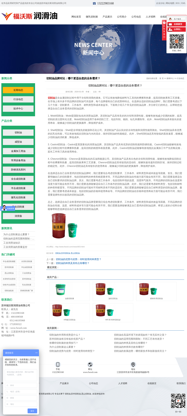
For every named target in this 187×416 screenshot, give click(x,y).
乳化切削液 (18, 206)
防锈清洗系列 (18, 169)
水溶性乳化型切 (9, 279)
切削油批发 (9, 291)
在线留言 (151, 383)
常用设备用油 (18, 160)
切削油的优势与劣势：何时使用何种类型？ (78, 259)
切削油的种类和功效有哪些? (129, 347)
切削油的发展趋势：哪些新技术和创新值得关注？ (140, 351)
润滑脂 (18, 216)
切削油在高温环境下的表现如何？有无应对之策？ (140, 335)
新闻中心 (170, 78)
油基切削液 (69, 298)
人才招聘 (150, 16)
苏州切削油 (26, 279)
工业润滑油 (26, 273)
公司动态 (136, 16)
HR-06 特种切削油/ (112, 320)
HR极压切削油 (69, 320)
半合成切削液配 (9, 261)
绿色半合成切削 (9, 285)
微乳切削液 (92, 16)
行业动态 (18, 99)
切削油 (18, 132)
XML (183, 3)
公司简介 (122, 16)
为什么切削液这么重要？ (16, 234)
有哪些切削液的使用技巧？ (63, 343)
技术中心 (18, 108)
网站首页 (76, 16)
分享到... (178, 29)
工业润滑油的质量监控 (15, 247)
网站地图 (170, 3)
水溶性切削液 (26, 261)
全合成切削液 (18, 179)
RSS (178, 3)
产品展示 (107, 16)
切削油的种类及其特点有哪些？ (72, 263)
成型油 (18, 142)
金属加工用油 (18, 151)
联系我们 (181, 383)
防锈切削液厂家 (26, 291)
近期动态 (18, 90)
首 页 (161, 78)
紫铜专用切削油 (156, 298)
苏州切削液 (9, 267)
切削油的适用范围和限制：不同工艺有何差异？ (139, 339)
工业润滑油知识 (11, 243)
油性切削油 (112, 298)
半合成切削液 (18, 188)
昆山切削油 (9, 273)
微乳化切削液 (18, 197)
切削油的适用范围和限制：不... (19, 238)
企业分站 (160, 3)
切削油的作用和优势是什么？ (64, 335)
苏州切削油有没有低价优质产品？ (67, 339)
